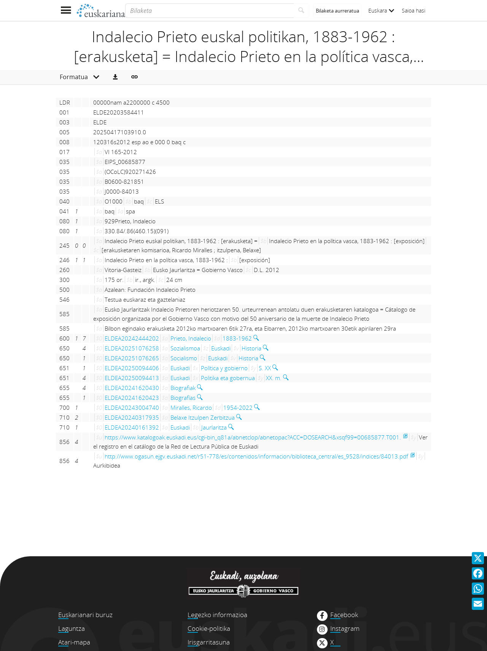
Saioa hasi (413, 10)
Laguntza (71, 628)
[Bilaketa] (209, 10)
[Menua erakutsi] (65, 10)
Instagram (345, 628)
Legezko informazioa (217, 614)
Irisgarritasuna (209, 642)
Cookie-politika (209, 628)
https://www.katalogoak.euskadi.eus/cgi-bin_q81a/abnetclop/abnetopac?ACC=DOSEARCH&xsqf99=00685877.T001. (253, 437)
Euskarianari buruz (85, 614)
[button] (115, 77)
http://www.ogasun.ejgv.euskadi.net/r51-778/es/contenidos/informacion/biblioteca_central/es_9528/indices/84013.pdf (256, 456)
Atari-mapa (74, 642)
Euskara (381, 10)
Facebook (344, 614)
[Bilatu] (301, 10)
